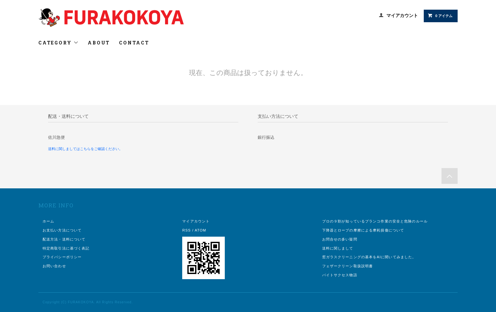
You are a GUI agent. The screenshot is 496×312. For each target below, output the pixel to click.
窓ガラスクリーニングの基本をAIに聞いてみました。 (369, 257)
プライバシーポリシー (62, 257)
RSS (186, 230)
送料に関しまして (337, 248)
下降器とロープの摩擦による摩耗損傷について (363, 230)
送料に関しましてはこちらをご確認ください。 (85, 149)
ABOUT (99, 43)
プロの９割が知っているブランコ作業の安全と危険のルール (375, 221)
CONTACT (134, 43)
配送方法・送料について (64, 239)
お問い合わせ (54, 266)
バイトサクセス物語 (339, 275)
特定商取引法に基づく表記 (66, 248)
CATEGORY (58, 43)
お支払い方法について (62, 230)
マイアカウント (402, 15)
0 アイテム (440, 15)
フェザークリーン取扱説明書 (347, 266)
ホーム (48, 221)
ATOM (200, 230)
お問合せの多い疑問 (339, 239)
